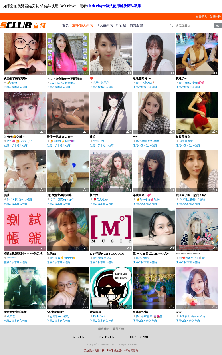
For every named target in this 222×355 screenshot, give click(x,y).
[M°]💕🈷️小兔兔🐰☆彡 (21, 141)
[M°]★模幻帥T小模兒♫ (21, 199)
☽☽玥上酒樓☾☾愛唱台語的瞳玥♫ (199, 199)
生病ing (51, 253)
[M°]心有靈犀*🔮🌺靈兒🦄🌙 (154, 316)
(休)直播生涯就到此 (59, 195)
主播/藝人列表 (82, 25)
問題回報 (118, 329)
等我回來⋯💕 (142, 195)
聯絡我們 (103, 329)
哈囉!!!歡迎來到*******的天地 (23, 253)
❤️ (91, 78)
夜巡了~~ (182, 78)
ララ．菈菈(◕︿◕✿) (62, 199)
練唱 (92, 136)
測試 (6, 195)
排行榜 (121, 25)
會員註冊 (215, 16)
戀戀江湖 (98, 141)
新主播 (94, 195)
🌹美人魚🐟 (100, 199)
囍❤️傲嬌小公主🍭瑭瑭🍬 (195, 257)
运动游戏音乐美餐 (15, 312)
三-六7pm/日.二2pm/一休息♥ (151, 253)
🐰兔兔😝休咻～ (14, 136)
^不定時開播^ (55, 312)
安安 (179, 312)
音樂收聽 (95, 312)
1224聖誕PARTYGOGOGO (107, 253)
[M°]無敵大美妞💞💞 (191, 82)
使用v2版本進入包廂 (16, 87)
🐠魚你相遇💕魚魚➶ (148, 199)
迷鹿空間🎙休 (142, 78)
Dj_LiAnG (99, 316)
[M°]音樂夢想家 (102, 257)
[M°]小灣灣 (142, 257)
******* (11, 257)
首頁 (65, 25)
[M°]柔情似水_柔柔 (147, 141)
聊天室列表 (104, 25)
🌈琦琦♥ (12, 82)
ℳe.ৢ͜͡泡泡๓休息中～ (63, 83)
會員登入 (201, 16)
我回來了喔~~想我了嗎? (191, 195)
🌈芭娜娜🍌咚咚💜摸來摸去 (67, 141)
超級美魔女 (183, 136)
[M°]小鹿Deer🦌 (145, 82)
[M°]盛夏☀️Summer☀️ (63, 257)
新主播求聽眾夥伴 (15, 78)
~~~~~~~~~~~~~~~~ (188, 253)
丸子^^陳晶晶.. (101, 82)
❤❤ (135, 136)
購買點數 (136, 25)
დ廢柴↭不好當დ (60, 316)
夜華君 (11, 316)
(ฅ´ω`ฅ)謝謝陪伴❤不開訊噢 (64, 78)
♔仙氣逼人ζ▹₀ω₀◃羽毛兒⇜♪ (195, 316)
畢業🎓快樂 (140, 312)
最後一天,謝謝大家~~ (60, 136)
